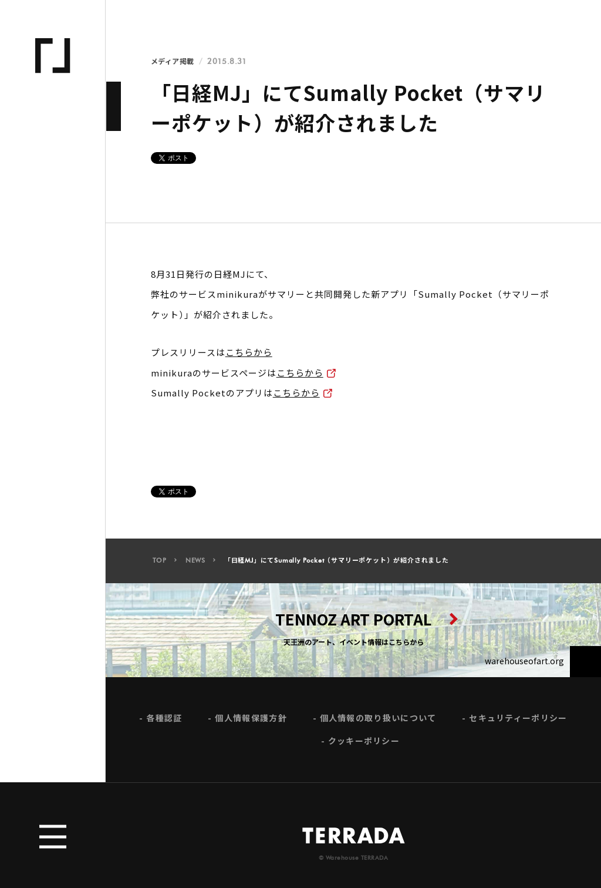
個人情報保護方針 (250, 721)
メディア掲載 (172, 61)
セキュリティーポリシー (518, 721)
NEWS (195, 564)
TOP (160, 564)
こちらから (248, 352)
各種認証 (164, 721)
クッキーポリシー (364, 745)
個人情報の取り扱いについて (378, 721)
